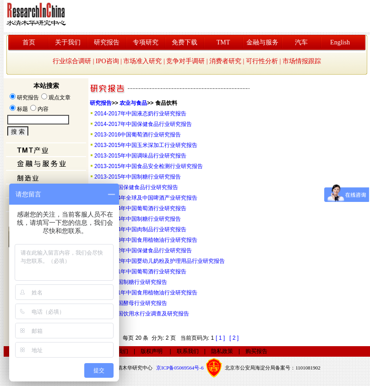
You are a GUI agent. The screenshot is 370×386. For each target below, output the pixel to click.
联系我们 (188, 351)
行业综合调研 (72, 61)
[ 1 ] (220, 338)
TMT (223, 42)
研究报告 (107, 42)
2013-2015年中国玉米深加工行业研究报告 (145, 145)
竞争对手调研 (185, 61)
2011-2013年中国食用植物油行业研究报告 (145, 240)
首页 (28, 42)
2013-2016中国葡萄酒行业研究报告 (137, 134)
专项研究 (145, 42)
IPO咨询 (107, 61)
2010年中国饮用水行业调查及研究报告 (141, 313)
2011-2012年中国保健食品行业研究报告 (143, 250)
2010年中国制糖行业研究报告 (130, 282)
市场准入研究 (142, 61)
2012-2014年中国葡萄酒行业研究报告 (140, 208)
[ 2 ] (234, 338)
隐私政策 (222, 351)
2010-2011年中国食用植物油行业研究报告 (145, 292)
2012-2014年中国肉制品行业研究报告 (140, 229)
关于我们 (68, 42)
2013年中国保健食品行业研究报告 (136, 187)
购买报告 (256, 351)
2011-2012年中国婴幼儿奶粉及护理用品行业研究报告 (159, 261)
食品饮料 (166, 103)
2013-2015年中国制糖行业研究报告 (137, 177)
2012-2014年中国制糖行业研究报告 (137, 219)
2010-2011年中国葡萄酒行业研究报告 (140, 271)
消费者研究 (225, 61)
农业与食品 (133, 103)
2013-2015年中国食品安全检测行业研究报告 (148, 166)
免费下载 (184, 42)
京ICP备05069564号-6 (179, 367)
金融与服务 (262, 42)
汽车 (301, 42)
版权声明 (152, 351)
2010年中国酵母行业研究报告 (130, 303)
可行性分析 (262, 61)
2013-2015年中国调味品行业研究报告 (140, 155)
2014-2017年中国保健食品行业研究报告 (143, 124)
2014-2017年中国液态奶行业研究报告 (140, 113)
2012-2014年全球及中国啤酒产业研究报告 (145, 198)
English (340, 42)
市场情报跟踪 (302, 61)
